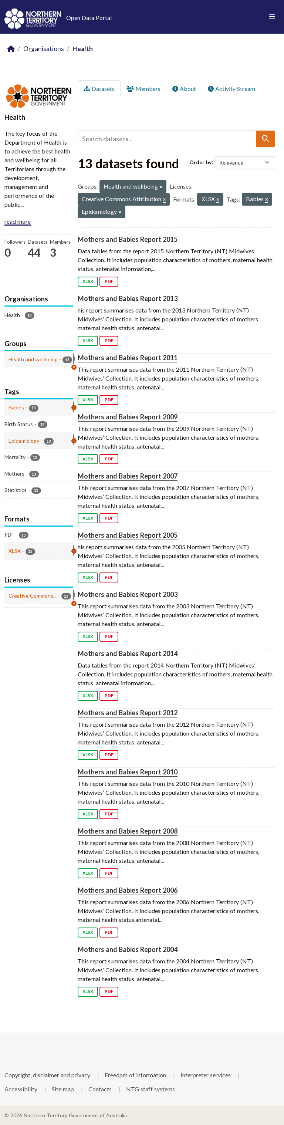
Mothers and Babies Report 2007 (128, 476)
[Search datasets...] (167, 139)
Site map (63, 1088)
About (184, 88)
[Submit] (265, 139)
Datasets (99, 88)
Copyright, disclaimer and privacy (47, 1074)
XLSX (87, 281)
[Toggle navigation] (272, 17)
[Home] (11, 49)
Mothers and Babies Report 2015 (128, 239)
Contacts (100, 1088)
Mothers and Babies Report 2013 (128, 298)
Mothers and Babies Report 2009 (128, 417)
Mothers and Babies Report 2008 (128, 831)
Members (143, 88)
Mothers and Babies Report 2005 (128, 535)
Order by (200, 162)
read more (17, 221)
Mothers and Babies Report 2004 (128, 949)
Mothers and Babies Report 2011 (128, 358)
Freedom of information (135, 1074)
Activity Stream (231, 88)
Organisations (43, 49)
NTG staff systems (150, 1088)
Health (82, 49)
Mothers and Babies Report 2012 (128, 713)
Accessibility (20, 1088)
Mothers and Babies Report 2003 (128, 594)
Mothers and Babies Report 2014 (128, 653)
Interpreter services (205, 1074)
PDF (109, 281)
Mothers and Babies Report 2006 (128, 890)
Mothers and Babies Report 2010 (128, 772)
